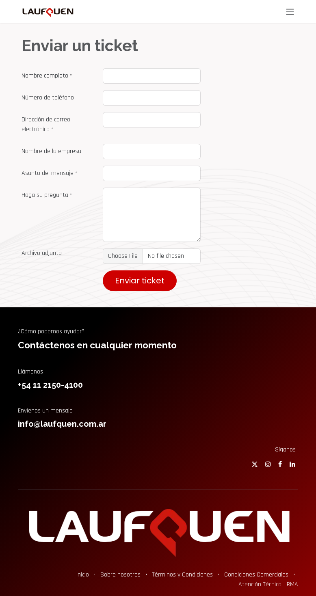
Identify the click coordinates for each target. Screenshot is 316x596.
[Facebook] (280, 464)
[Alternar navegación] (290, 11)
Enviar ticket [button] (139, 280)
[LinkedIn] (292, 464)
